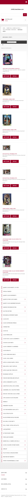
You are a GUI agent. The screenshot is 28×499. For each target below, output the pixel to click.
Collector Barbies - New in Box (9, 29)
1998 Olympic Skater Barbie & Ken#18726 (11, 68)
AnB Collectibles (11, 495)
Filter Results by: (4, 43)
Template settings (8, 496)
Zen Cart (20, 495)
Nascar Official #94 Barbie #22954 (10, 153)
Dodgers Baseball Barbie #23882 (9, 129)
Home (4, 28)
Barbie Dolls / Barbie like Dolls (13, 28)
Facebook (3, 475)
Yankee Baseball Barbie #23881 (9, 208)
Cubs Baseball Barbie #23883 (9, 99)
